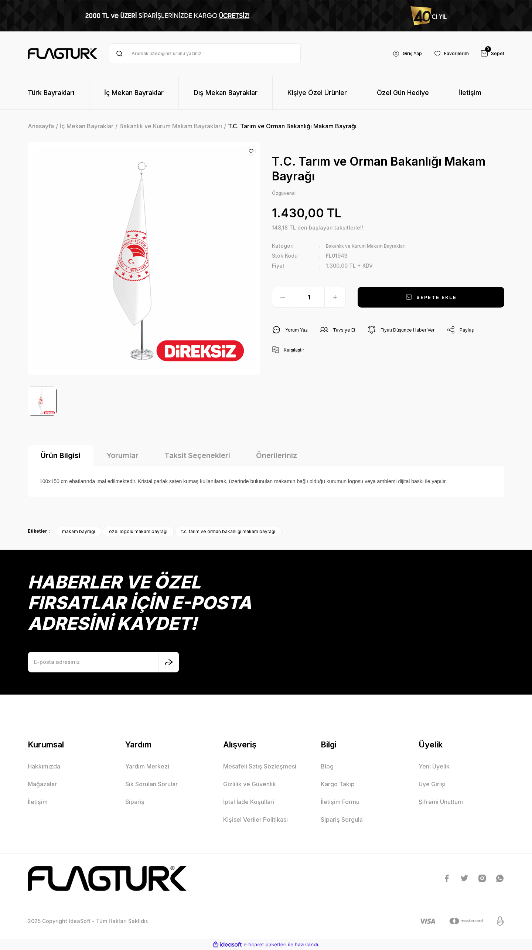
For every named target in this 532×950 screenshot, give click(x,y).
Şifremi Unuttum (441, 801)
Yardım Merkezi (147, 766)
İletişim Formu (340, 801)
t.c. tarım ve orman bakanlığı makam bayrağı (228, 531)
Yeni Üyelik (434, 766)
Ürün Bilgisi (61, 455)
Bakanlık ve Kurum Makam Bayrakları (373, 247)
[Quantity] (309, 299)
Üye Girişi (432, 784)
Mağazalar (42, 784)
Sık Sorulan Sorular (151, 784)
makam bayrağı (78, 531)
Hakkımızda (44, 766)
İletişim (38, 801)
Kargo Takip (338, 784)
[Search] (205, 53)
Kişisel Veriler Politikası (255, 819)
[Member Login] (399, 53)
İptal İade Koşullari (248, 801)
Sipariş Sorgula (342, 819)
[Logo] (62, 53)
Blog (327, 766)
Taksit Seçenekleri (197, 455)
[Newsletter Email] (103, 662)
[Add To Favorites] (251, 151)
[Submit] (168, 662)
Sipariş (134, 801)
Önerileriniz (276, 455)
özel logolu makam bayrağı (138, 531)
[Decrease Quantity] (282, 299)
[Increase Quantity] (335, 299)
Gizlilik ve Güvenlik (249, 784)
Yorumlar (122, 455)
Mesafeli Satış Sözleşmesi (259, 766)
